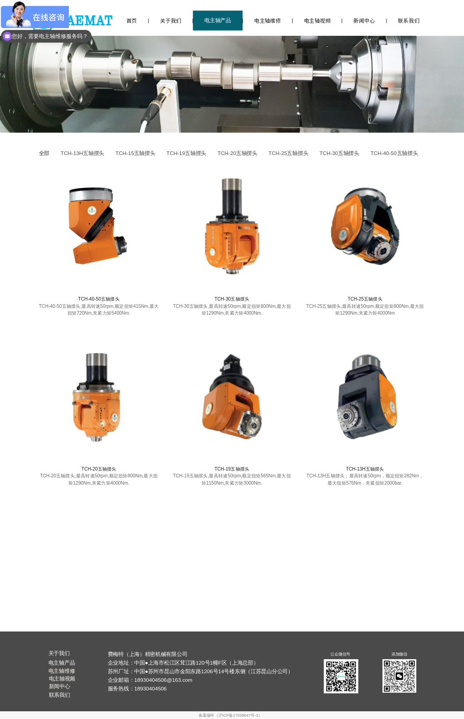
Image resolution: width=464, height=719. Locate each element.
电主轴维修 (267, 20)
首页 (131, 20)
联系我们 (408, 20)
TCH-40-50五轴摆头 (99, 299)
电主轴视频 (317, 20)
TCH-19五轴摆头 (231, 468)
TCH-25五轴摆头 (365, 299)
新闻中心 (364, 20)
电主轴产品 (217, 20)
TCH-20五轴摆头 (99, 468)
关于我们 (170, 20)
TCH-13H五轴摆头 (365, 468)
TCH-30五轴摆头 (231, 299)
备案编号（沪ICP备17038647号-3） (230, 715)
